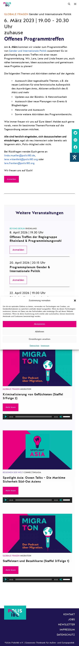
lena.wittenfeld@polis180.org (21, 159)
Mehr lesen (10, 407)
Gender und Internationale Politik (28, 51)
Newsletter (66, 624)
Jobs (71, 619)
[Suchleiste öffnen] (69, 4)
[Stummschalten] (60, 416)
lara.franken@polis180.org (19, 163)
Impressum (45, 346)
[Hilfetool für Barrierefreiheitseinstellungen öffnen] (74, 162)
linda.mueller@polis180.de (19, 155)
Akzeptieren (39, 324)
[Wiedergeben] (5, 416)
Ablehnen (39, 331)
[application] (37, 416)
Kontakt (69, 614)
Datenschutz (34, 346)
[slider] (33, 416)
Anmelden (11, 179)
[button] (75, 300)
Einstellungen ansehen (39, 339)
